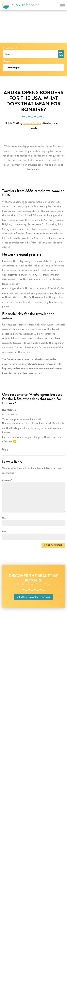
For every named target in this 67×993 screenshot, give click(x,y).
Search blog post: (10, 48)
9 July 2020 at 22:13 (10, 414)
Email (5, 531)
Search (61, 54)
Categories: (8, 61)
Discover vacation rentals (33, 597)
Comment (7, 480)
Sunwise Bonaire (20, 5)
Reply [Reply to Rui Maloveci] (5, 449)
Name (5, 518)
